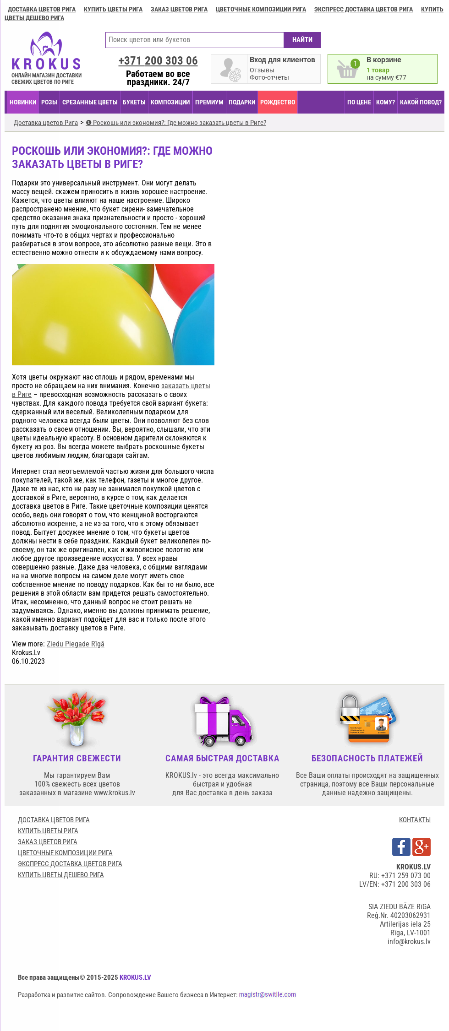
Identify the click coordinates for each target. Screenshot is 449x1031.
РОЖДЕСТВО (277, 102)
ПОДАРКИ (242, 102)
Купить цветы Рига (113, 9)
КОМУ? (385, 102)
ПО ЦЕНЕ (359, 102)
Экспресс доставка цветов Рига (363, 9)
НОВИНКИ (23, 102)
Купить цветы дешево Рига (61, 875)
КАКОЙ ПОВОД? (421, 102)
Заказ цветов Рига (179, 9)
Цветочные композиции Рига (261, 9)
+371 (158, 60)
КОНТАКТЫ (415, 820)
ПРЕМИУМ (209, 102)
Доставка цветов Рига (42, 9)
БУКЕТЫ (134, 102)
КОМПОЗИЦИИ (170, 102)
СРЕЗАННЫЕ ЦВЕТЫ (90, 102)
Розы (49, 102)
